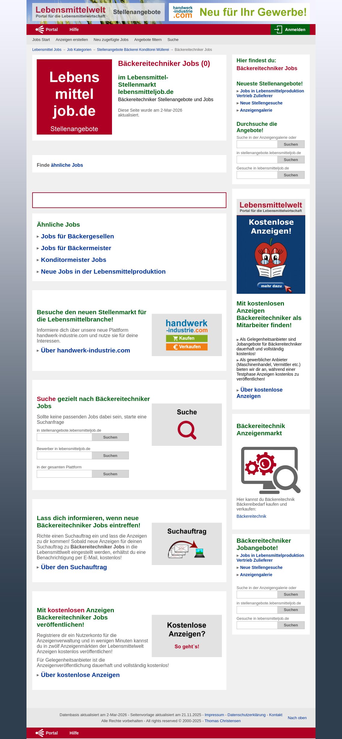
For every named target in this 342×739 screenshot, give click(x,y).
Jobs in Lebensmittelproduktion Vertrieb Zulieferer (270, 93)
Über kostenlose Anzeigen (260, 393)
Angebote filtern (148, 39)
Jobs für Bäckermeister (76, 247)
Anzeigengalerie (256, 110)
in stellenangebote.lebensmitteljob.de (269, 153)
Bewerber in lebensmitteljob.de (63, 448)
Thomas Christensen (223, 721)
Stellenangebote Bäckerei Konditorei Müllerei (133, 50)
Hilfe (74, 29)
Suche (173, 39)
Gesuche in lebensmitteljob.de (263, 168)
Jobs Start (41, 39)
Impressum (214, 715)
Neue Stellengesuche (261, 103)
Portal (52, 29)
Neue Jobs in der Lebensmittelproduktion (103, 271)
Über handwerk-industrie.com (85, 350)
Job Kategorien (79, 50)
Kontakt (275, 715)
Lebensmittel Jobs (46, 50)
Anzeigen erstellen (72, 39)
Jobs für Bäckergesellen (77, 236)
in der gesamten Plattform (59, 467)
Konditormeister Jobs (73, 259)
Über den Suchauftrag (74, 567)
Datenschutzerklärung (247, 715)
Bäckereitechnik (251, 516)
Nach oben (297, 718)
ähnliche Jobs (67, 165)
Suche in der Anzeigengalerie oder (267, 137)
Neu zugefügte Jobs (111, 39)
